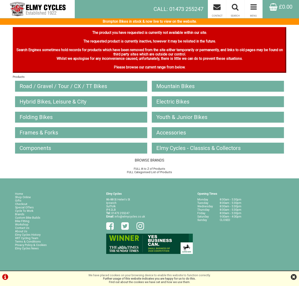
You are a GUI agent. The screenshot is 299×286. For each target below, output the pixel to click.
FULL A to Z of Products (149, 168)
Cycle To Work (24, 211)
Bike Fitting (22, 221)
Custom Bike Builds (27, 217)
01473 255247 (120, 213)
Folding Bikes (36, 117)
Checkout (21, 204)
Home (19, 193)
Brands (19, 214)
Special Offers (24, 207)
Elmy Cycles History (28, 234)
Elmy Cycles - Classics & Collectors (198, 148)
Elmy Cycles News (27, 248)
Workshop (21, 224)
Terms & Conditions (28, 241)
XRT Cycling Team (26, 238)
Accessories (171, 132)
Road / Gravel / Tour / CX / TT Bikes (63, 86)
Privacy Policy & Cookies (31, 245)
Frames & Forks (39, 132)
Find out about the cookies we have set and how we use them (149, 282)
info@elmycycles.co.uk (130, 216)
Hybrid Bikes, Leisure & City (53, 102)
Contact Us (22, 228)
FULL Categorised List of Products (149, 172)
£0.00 (280, 7)
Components (35, 148)
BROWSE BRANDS (149, 160)
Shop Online (23, 197)
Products (19, 76)
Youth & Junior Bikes (181, 117)
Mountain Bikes (175, 86)
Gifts (18, 200)
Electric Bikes (172, 102)
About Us (21, 231)
